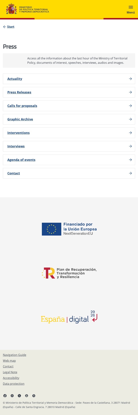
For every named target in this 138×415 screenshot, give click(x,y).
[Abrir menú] (130, 9)
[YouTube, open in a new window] (26, 395)
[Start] (10, 26)
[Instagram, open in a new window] (12, 395)
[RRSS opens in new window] (34, 395)
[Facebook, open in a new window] (5, 395)
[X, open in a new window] (19, 395)
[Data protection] (13, 384)
